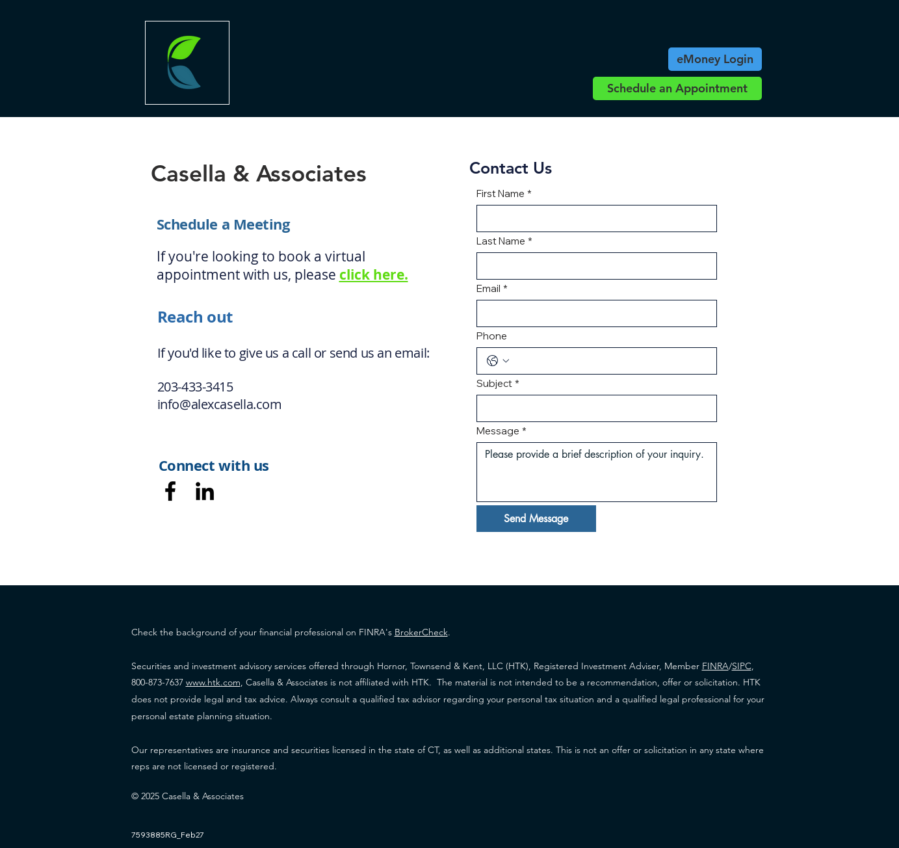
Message (501, 431)
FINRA (715, 666)
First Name (504, 194)
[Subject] (593, 408)
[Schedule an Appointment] (677, 88)
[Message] (597, 472)
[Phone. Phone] (610, 361)
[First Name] (593, 218)
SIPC (741, 666)
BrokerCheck (421, 632)
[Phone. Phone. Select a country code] (498, 361)
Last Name (504, 241)
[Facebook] (170, 491)
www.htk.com (213, 682)
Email (492, 289)
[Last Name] (593, 266)
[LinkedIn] (205, 491)
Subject (497, 384)
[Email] (593, 313)
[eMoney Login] (715, 59)
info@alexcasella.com (219, 404)
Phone (491, 336)
